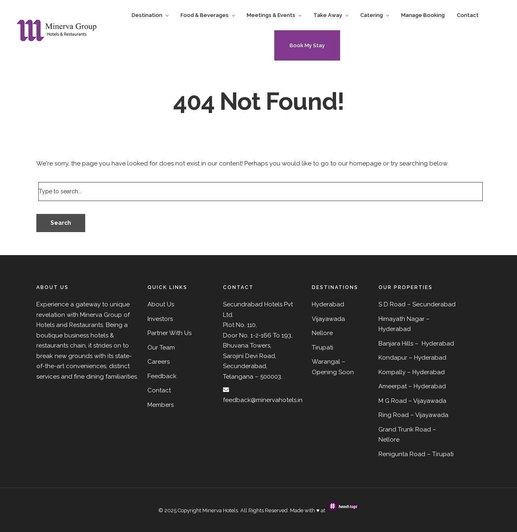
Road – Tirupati (432, 454)
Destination (147, 15)
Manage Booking (423, 15)
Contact (468, 15)
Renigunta (393, 454)
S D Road (392, 304)
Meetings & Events (271, 15)
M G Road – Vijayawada (412, 400)
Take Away (327, 15)
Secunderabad (434, 304)
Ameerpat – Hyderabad (412, 386)
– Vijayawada (429, 415)
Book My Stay (307, 45)
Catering (371, 15)
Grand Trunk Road (404, 429)
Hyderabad (394, 329)
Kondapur (392, 357)
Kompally (392, 372)
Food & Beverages (205, 15)
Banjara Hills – (399, 343)
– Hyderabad (427, 357)
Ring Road (393, 415)
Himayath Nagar (401, 319)
